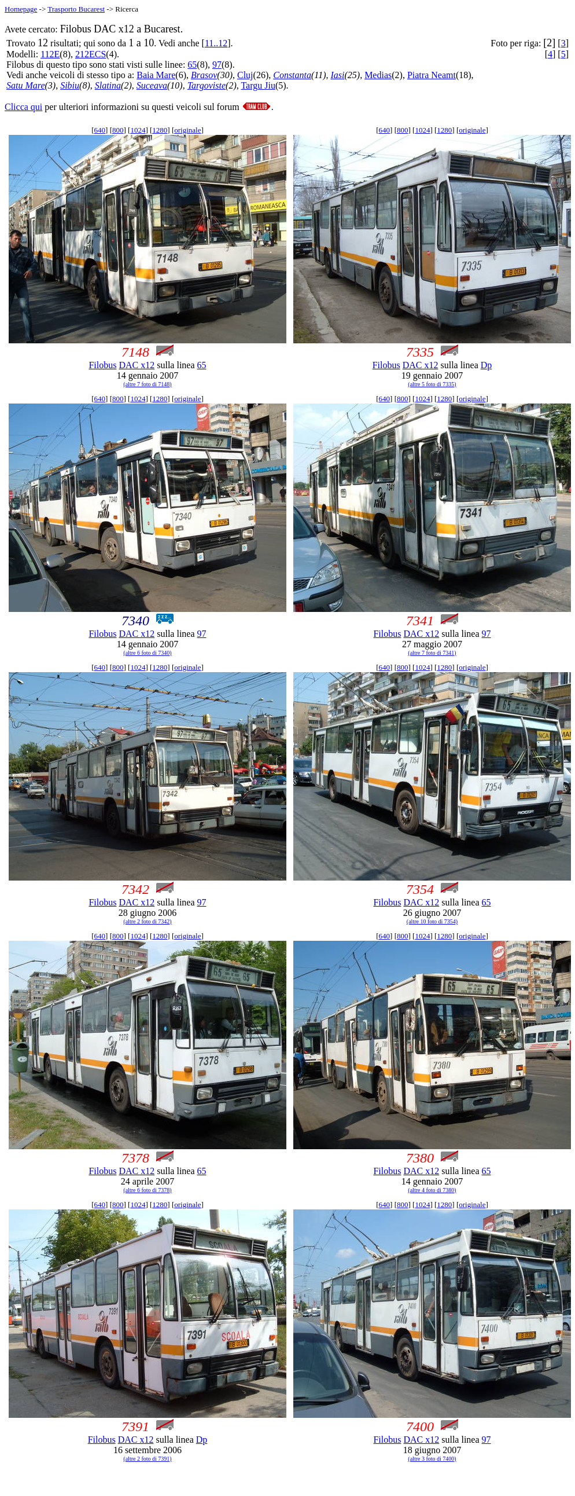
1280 (159, 130)
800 (118, 130)
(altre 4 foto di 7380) (432, 1190)
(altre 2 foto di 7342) (147, 921)
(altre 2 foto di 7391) (147, 1458)
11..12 (216, 43)
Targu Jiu (258, 85)
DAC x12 (136, 365)
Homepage (21, 9)
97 (217, 64)
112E (50, 54)
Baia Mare (156, 75)
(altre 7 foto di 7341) (432, 653)
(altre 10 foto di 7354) (432, 921)
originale (187, 130)
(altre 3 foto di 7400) (432, 1458)
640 (100, 130)
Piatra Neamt (431, 75)
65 (192, 64)
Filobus (102, 365)
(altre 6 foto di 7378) (147, 1190)
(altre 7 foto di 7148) (147, 384)
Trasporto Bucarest (76, 9)
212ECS (90, 54)
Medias (378, 75)
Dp (486, 365)
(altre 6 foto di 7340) (147, 653)
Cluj (245, 75)
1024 (137, 130)
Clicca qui (23, 107)
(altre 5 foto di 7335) (432, 384)
